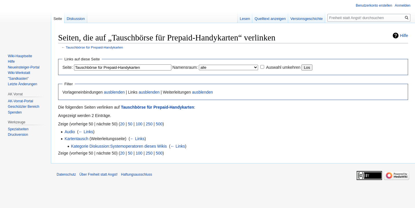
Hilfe (404, 35)
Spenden (15, 112)
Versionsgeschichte (306, 18)
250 (149, 124)
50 (130, 124)
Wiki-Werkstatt (19, 73)
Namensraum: (185, 67)
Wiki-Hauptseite (20, 56)
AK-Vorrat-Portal (20, 101)
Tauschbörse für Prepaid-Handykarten (94, 47)
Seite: (67, 67)
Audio (69, 131)
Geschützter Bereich (23, 107)
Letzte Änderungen (22, 84)
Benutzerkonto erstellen (374, 5)
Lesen (245, 18)
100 (139, 124)
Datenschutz (66, 174)
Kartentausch (76, 138)
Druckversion (18, 135)
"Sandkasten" (18, 79)
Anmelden (402, 5)
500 (159, 124)
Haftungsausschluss (136, 174)
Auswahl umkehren (283, 67)
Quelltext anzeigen (270, 18)
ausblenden (114, 92)
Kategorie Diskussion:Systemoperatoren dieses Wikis (119, 146)
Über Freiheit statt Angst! (98, 174)
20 (122, 124)
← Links (86, 131)
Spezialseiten (18, 129)
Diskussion (76, 18)
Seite (57, 18)
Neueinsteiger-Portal (23, 67)
